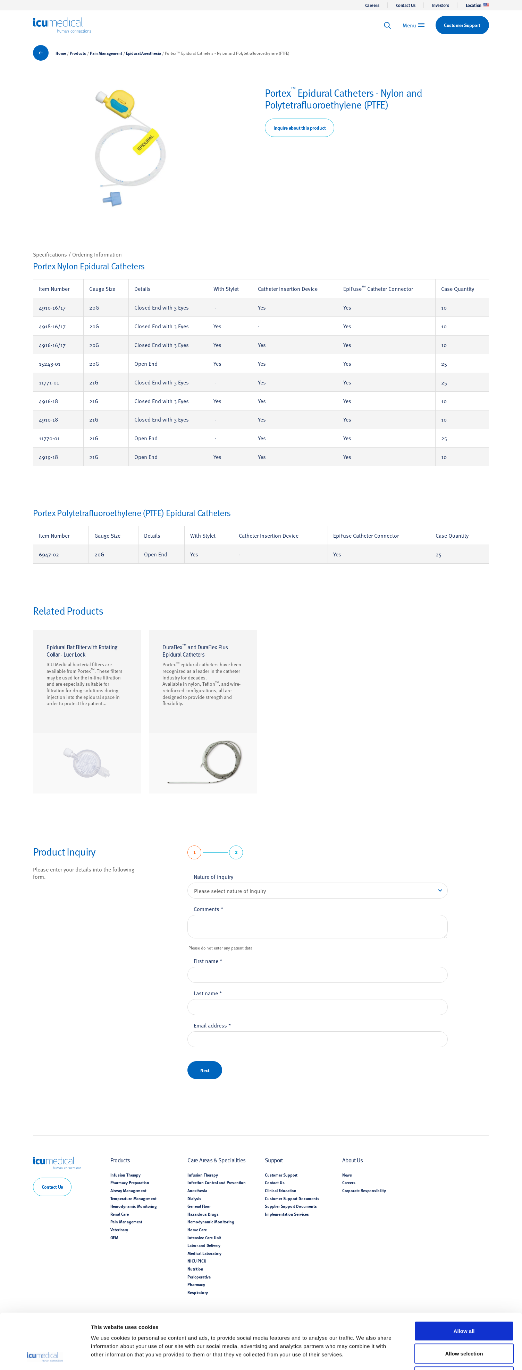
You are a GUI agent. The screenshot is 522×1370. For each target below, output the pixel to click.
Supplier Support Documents (291, 1206)
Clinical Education (280, 1190)
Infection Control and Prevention (216, 1183)
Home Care (197, 1229)
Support (274, 1160)
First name (208, 960)
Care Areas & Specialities (216, 1160)
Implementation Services (287, 1214)
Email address (212, 1025)
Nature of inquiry (213, 876)
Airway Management (128, 1190)
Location (477, 5)
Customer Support (281, 1175)
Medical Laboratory (204, 1253)
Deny (464, 1324)
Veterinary (119, 1229)
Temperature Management (133, 1198)
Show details (364, 1356)
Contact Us (405, 5)
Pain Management (106, 53)
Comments (209, 908)
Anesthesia (197, 1190)
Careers (372, 5)
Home (61, 53)
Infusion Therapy (125, 1175)
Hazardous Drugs (202, 1214)
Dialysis (194, 1198)
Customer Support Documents (292, 1198)
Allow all (464, 1279)
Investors (440, 5)
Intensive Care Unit (204, 1237)
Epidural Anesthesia (143, 53)
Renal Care (119, 1214)
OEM (114, 1237)
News (347, 1175)
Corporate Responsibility (364, 1190)
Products (78, 53)
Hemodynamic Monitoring (133, 1206)
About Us (352, 1160)
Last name (208, 993)
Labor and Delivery (203, 1245)
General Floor (199, 1206)
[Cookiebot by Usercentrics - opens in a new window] (45, 1356)
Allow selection (464, 1301)
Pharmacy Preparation (130, 1183)
